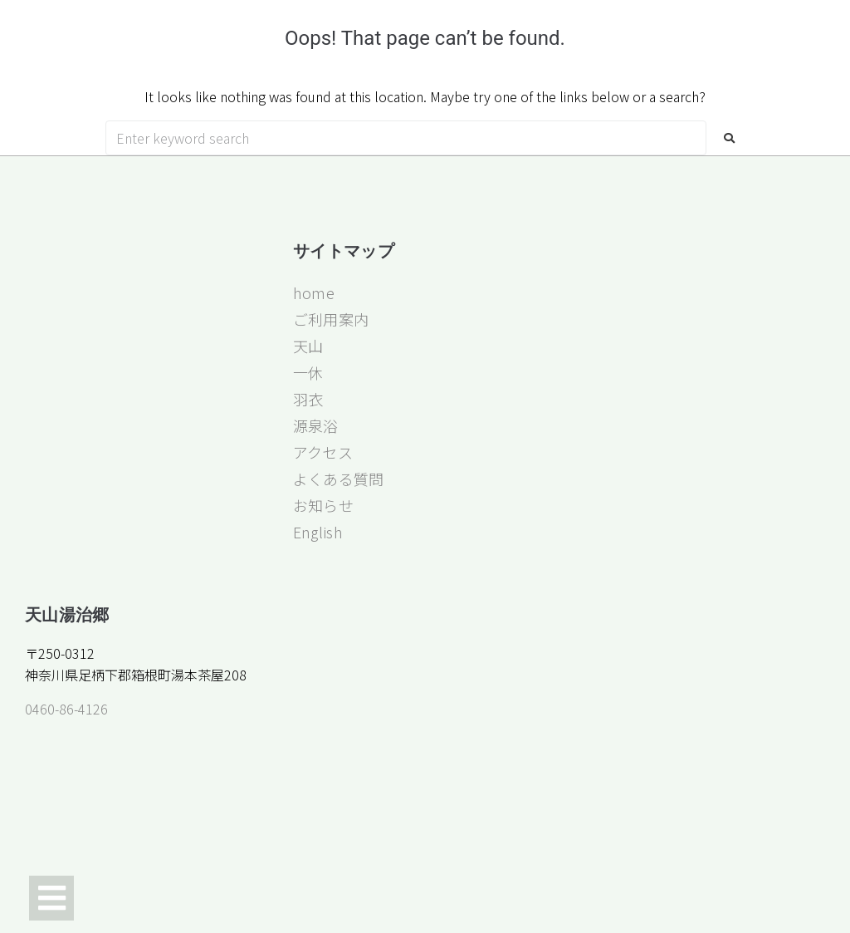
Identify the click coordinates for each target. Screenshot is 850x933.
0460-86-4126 (66, 709)
